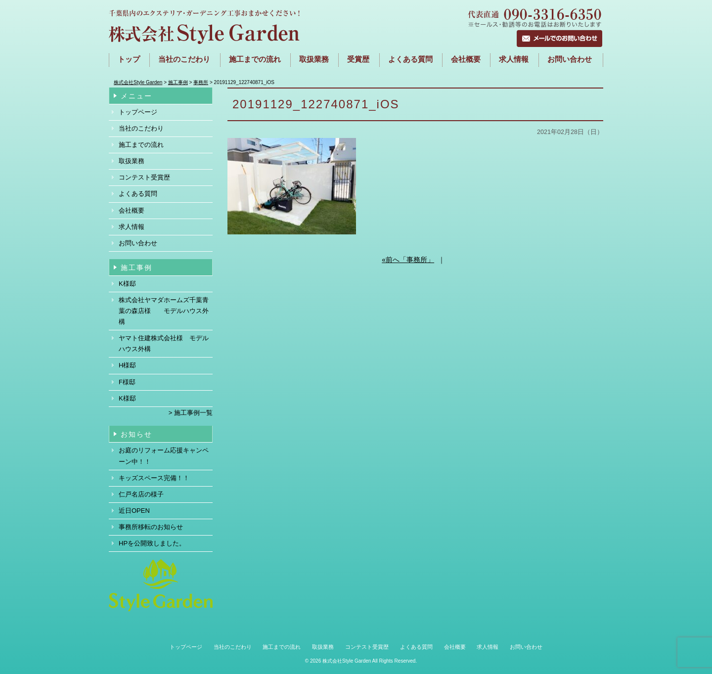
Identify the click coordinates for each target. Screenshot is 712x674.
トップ (129, 59)
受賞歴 (358, 59)
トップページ (138, 112)
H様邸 (127, 365)
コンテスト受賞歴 (144, 177)
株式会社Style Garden (346, 661)
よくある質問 (410, 59)
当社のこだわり (184, 59)
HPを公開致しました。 (152, 543)
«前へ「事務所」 (408, 260)
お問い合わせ (569, 59)
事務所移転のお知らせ (151, 527)
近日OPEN (134, 510)
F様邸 (127, 382)
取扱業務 (314, 59)
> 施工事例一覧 (191, 412)
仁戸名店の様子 (141, 494)
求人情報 (514, 59)
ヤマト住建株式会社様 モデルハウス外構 (164, 343)
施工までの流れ (255, 59)
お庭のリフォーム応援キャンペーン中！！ (164, 456)
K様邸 (127, 283)
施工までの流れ (141, 144)
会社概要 (466, 59)
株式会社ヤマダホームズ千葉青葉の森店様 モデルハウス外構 (164, 310)
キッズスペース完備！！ (154, 478)
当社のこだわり (141, 128)
